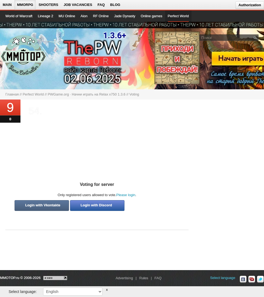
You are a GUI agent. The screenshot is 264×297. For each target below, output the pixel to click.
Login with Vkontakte (42, 205)
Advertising (124, 278)
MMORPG (25, 5)
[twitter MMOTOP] (260, 279)
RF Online (101, 16)
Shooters (48, 5)
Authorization (249, 5)
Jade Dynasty (125, 16)
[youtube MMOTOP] (251, 279)
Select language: (23, 291)
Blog (115, 5)
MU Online (67, 16)
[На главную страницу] (23, 55)
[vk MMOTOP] (243, 279)
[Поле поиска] (255, 37)
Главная (12, 94)
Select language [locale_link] (222, 278)
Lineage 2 (45, 16)
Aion (84, 16)
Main (7, 5)
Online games (151, 16)
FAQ (101, 5)
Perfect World (178, 16)
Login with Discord (96, 205)
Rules (143, 278)
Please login (126, 195)
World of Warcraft (18, 16)
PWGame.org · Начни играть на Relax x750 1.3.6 (87, 94)
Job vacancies (78, 5)
